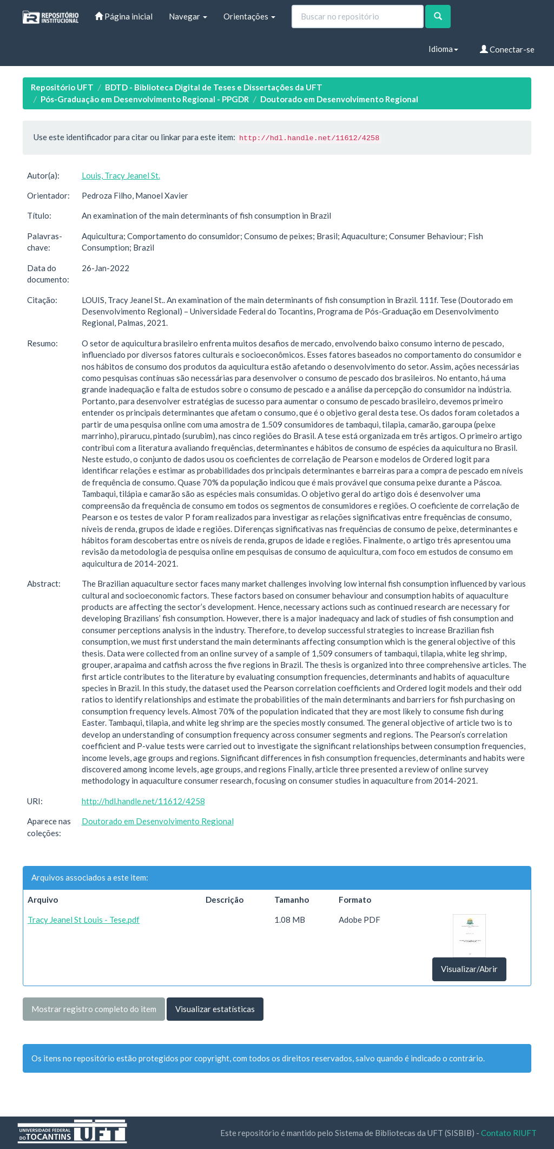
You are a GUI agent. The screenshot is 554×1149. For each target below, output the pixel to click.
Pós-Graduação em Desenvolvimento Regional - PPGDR (145, 99)
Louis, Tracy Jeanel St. (121, 175)
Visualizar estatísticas (215, 1009)
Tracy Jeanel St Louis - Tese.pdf (84, 919)
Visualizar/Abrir (469, 969)
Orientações (249, 16)
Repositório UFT (62, 87)
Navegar (188, 16)
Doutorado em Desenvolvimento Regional (339, 99)
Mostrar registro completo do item (93, 1009)
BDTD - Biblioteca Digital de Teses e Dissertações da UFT (213, 87)
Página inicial (124, 16)
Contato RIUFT (509, 1133)
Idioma (443, 49)
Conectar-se (507, 49)
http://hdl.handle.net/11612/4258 (143, 801)
